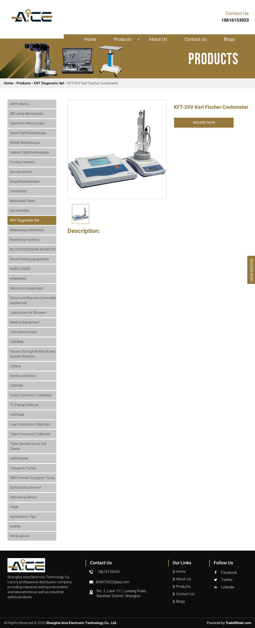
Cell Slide (16, 341)
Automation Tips (23, 516)
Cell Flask (17, 414)
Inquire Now (204, 122)
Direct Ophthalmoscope (28, 133)
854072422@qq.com (112, 581)
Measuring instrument (27, 230)
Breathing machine (24, 239)
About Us (158, 39)
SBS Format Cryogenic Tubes (32, 477)
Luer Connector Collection (30, 424)
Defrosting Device (23, 497)
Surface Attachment (25, 487)
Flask (14, 507)
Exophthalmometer (25, 181)
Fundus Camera (22, 162)
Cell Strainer (19, 458)
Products (122, 39)
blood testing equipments (29, 259)
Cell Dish (16, 385)
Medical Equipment (24, 322)
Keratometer (19, 210)
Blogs (229, 39)
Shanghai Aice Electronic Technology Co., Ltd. (82, 623)
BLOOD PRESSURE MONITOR (33, 249)
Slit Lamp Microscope (26, 113)
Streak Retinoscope (25, 142)
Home (90, 39)
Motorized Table (22, 201)
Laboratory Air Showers (28, 312)
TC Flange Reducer (24, 405)
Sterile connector (23, 375)
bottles (15, 526)
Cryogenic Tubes (23, 468)
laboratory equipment (26, 288)
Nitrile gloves (20, 536)
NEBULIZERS (20, 268)
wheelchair (18, 278)
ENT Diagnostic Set (49, 83)
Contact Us (195, 39)
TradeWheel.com (237, 623)
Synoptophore (21, 171)
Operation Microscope (27, 123)
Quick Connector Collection (31, 395)
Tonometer (18, 191)
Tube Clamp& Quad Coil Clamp (28, 446)
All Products (19, 103)
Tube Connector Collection (30, 434)
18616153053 (109, 572)
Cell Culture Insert (23, 332)
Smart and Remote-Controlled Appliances (33, 300)
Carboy (15, 366)
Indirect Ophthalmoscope (29, 152)
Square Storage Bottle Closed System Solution (32, 354)
